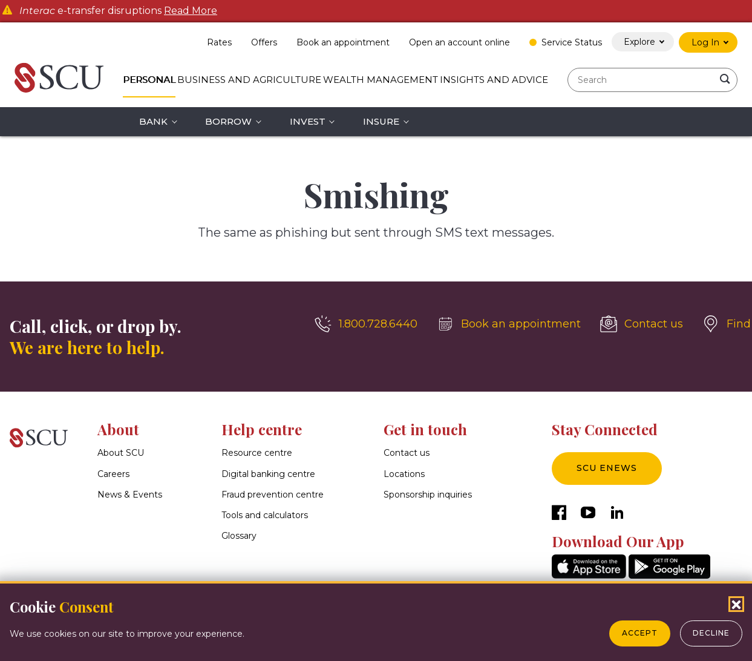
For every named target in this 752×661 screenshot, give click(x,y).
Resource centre (256, 452)
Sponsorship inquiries (428, 494)
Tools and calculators (264, 515)
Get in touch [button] (425, 429)
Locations (404, 474)
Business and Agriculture (249, 79)
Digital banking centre (268, 474)
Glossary (239, 535)
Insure (381, 121)
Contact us (407, 452)
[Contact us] (641, 323)
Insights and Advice (494, 79)
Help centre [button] (261, 429)
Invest (307, 121)
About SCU (120, 452)
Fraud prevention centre (272, 494)
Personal (149, 79)
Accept (640, 632)
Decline (711, 632)
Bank (153, 121)
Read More (190, 10)
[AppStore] (589, 575)
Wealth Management (380, 79)
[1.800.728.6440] (366, 323)
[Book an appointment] (509, 323)
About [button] (118, 429)
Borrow (228, 121)
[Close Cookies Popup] (736, 604)
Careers (113, 474)
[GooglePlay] (669, 575)
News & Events (129, 494)
